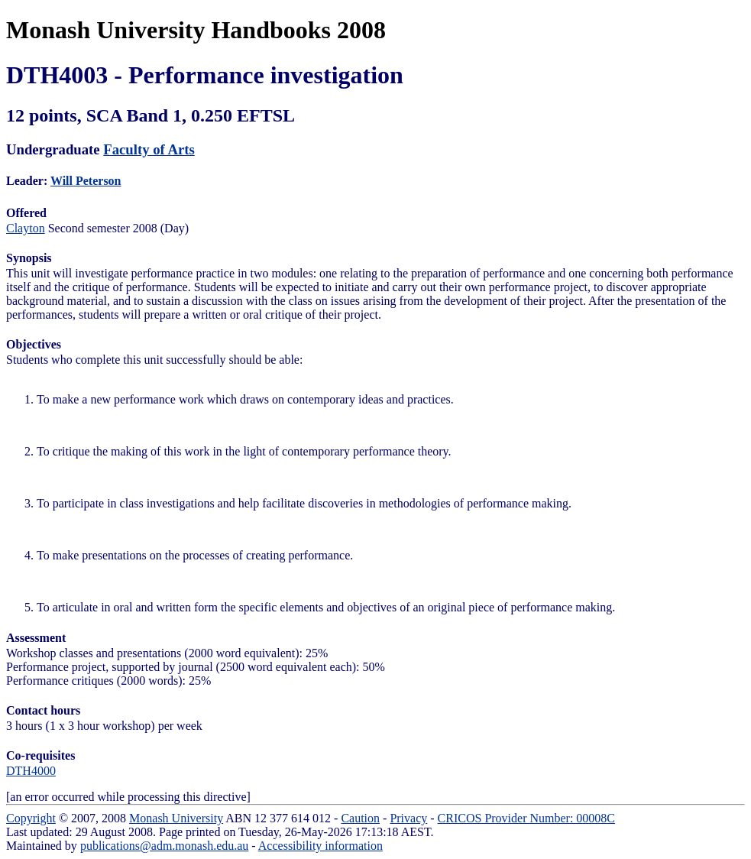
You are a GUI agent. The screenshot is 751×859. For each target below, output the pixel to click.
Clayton (25, 228)
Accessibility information (320, 845)
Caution (360, 818)
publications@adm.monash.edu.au (164, 845)
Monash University (176, 818)
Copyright (31, 818)
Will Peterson (85, 180)
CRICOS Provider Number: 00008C (526, 818)
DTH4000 (31, 770)
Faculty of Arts (148, 149)
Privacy (408, 818)
